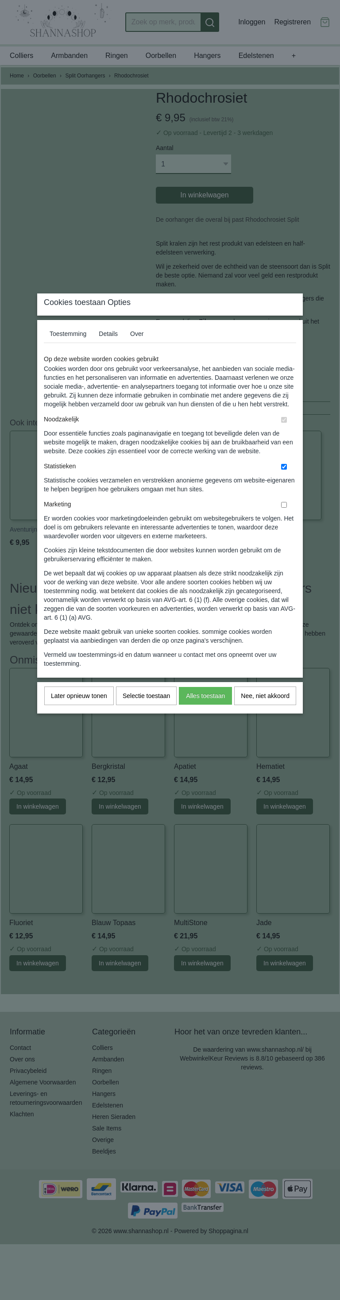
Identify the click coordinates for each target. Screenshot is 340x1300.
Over (136, 351)
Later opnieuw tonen (79, 713)
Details (108, 351)
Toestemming (68, 351)
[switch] (284, 437)
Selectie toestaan (146, 713)
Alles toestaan (205, 713)
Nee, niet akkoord (265, 713)
